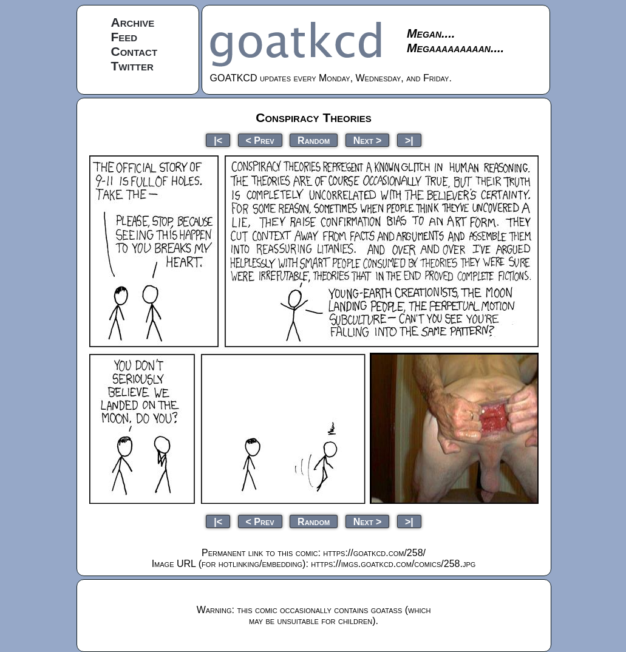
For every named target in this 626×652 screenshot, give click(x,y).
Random (314, 140)
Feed (124, 37)
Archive (133, 22)
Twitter (132, 66)
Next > (367, 140)
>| (409, 140)
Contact (134, 51)
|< (218, 140)
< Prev (260, 140)
